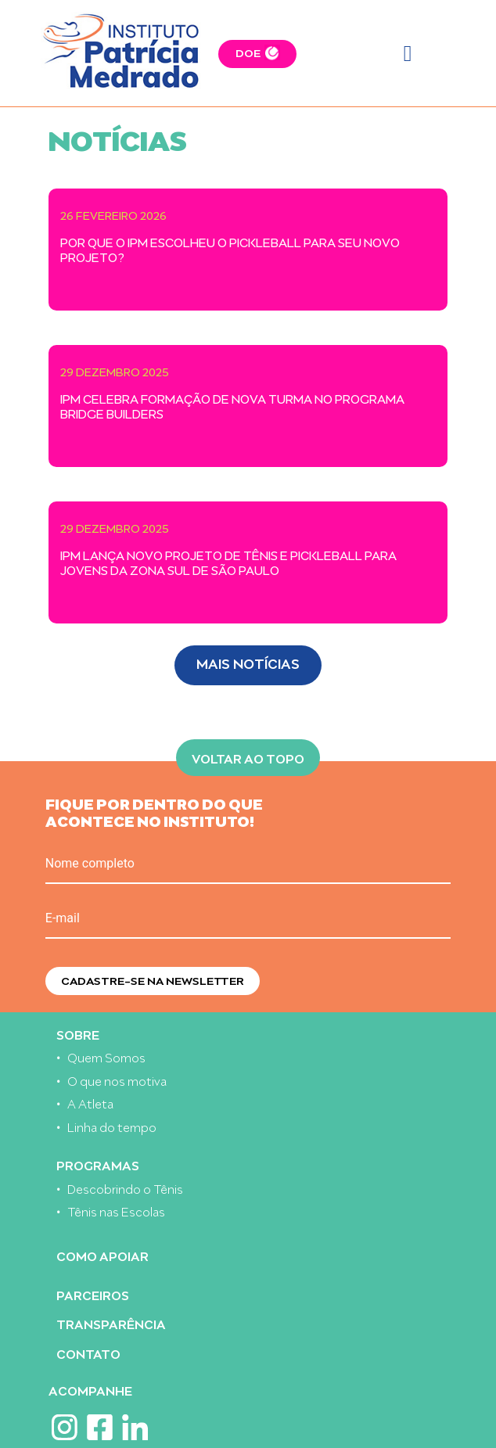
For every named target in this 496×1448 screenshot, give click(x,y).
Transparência (111, 1323)
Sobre (77, 1034)
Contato (88, 1353)
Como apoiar (102, 1255)
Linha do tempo (111, 1126)
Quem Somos (106, 1056)
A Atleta (90, 1102)
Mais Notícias (248, 662)
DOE (248, 52)
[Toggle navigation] (407, 54)
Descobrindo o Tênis (125, 1188)
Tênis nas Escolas (116, 1210)
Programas (97, 1164)
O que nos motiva (117, 1080)
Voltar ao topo (248, 757)
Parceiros (92, 1294)
